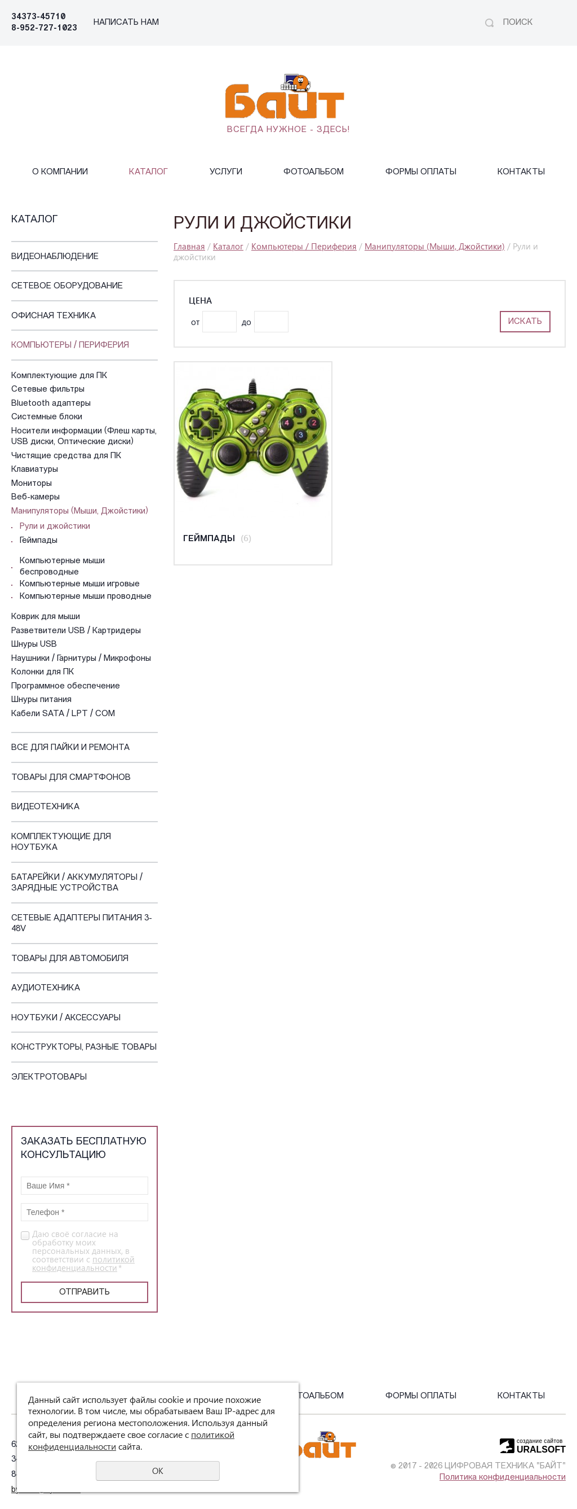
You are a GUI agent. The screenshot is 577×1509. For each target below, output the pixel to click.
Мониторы (31, 484)
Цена (200, 300)
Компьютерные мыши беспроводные (62, 567)
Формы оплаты (420, 172)
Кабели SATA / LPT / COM (63, 714)
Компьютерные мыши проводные (86, 597)
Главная (189, 246)
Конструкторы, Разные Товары (84, 1047)
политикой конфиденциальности (83, 1263)
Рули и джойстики (55, 527)
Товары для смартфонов (71, 778)
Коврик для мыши (45, 617)
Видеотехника (45, 807)
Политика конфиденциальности (503, 1477)
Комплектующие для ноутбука (61, 843)
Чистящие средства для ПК (66, 456)
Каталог (148, 172)
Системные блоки (46, 417)
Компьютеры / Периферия (70, 345)
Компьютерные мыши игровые (80, 584)
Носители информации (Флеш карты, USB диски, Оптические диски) (84, 437)
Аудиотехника (45, 988)
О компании (60, 172)
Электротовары (49, 1077)
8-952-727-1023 (44, 28)
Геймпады (38, 541)
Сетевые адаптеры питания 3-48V (81, 924)
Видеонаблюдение (55, 257)
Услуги (226, 172)
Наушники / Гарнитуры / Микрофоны (81, 659)
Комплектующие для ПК (59, 376)
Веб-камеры (35, 497)
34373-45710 (38, 17)
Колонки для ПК (42, 672)
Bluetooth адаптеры (51, 404)
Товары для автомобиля (69, 959)
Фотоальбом (313, 172)
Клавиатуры (34, 470)
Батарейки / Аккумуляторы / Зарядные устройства (77, 883)
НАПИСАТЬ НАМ (126, 23)
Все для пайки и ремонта (70, 748)
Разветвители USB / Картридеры (76, 631)
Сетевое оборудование (67, 286)
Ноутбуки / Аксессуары (66, 1018)
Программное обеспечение (65, 686)
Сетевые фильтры (48, 389)
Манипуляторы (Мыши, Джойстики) (79, 511)
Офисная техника (53, 316)
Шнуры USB (34, 645)
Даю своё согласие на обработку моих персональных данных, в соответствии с (83, 1251)
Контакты (521, 172)
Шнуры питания (41, 700)
